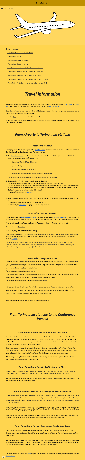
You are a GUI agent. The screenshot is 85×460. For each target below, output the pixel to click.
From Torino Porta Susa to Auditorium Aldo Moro (25, 75)
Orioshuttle (74, 261)
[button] (2, 8)
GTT (19, 181)
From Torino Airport (14, 56)
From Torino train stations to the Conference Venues (25, 68)
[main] (42, 273)
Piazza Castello (54, 106)
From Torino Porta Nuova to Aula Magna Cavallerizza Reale (28, 79)
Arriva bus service (17, 156)
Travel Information (12, 49)
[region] (42, 3)
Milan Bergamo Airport (28, 261)
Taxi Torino (22, 205)
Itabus (60, 287)
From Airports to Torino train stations (20, 53)
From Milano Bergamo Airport (18, 64)
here (14, 117)
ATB (26, 274)
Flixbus (53, 242)
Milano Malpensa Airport (29, 217)
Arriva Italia (21, 227)
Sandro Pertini (40, 150)
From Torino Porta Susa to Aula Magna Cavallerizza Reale (28, 83)
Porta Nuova (68, 104)
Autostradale (17, 265)
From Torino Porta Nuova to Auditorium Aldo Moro (25, 72)
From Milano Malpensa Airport (18, 60)
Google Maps (14, 111)
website (29, 192)
